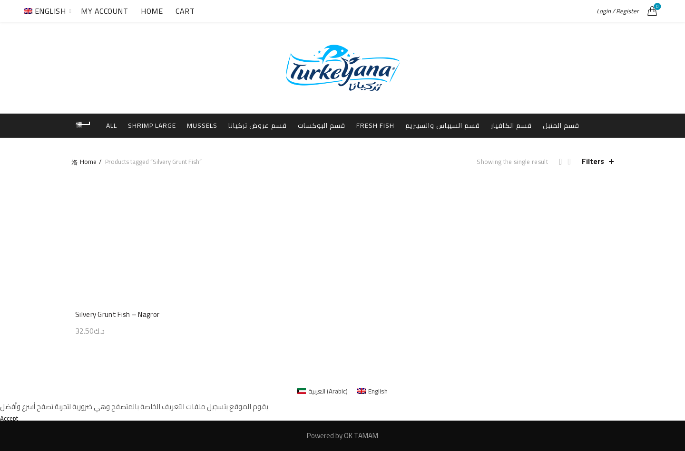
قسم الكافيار (545, 125)
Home (152, 11)
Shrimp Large (167, 125)
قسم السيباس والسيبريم (473, 125)
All (124, 125)
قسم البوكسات (346, 125)
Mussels (220, 125)
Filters (593, 185)
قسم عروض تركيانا (279, 125)
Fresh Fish (402, 125)
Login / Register (618, 11)
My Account (104, 11)
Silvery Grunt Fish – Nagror (113, 340)
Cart (185, 11)
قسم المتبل (342, 149)
